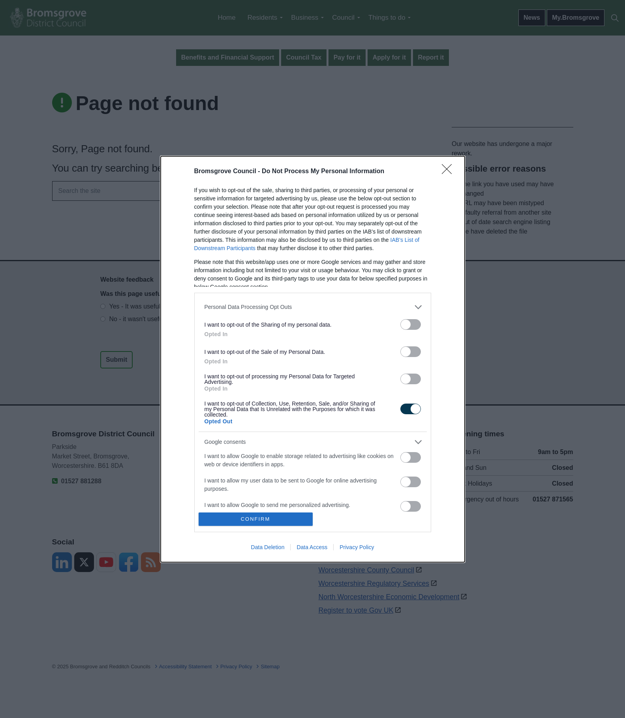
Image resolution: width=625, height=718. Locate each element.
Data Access (312, 547)
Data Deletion (268, 547)
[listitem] (313, 307)
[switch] (410, 324)
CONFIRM (255, 519)
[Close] (449, 171)
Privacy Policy (357, 547)
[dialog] (313, 359)
